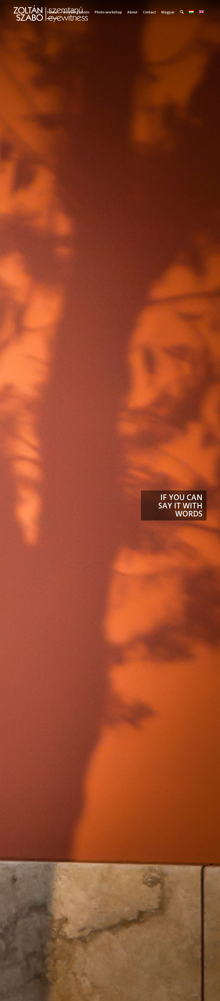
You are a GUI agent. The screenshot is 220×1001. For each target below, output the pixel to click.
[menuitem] (52, 12)
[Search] (181, 12)
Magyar (168, 12)
